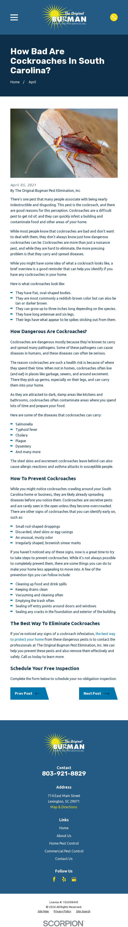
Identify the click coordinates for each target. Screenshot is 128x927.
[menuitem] (43, 911)
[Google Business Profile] (74, 879)
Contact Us (64, 859)
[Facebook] (54, 879)
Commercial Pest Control (64, 851)
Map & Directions (63, 807)
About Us (64, 836)
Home (64, 828)
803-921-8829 (64, 773)
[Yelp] (64, 879)
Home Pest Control (64, 843)
